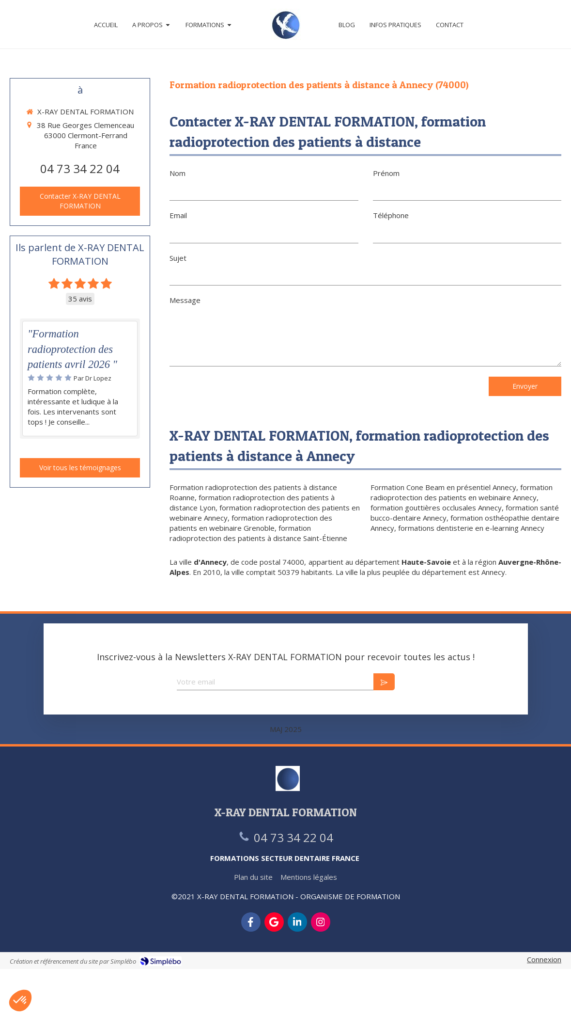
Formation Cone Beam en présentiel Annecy (443, 487)
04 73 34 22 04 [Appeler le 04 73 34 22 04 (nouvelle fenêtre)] (80, 168)
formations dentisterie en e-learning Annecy (471, 528)
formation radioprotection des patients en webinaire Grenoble (251, 523)
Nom (177, 173)
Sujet (178, 258)
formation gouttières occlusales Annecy (436, 507)
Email (178, 215)
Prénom (386, 173)
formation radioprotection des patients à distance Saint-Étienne (258, 533)
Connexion (544, 959)
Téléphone (391, 215)
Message (185, 300)
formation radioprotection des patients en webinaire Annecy (461, 492)
